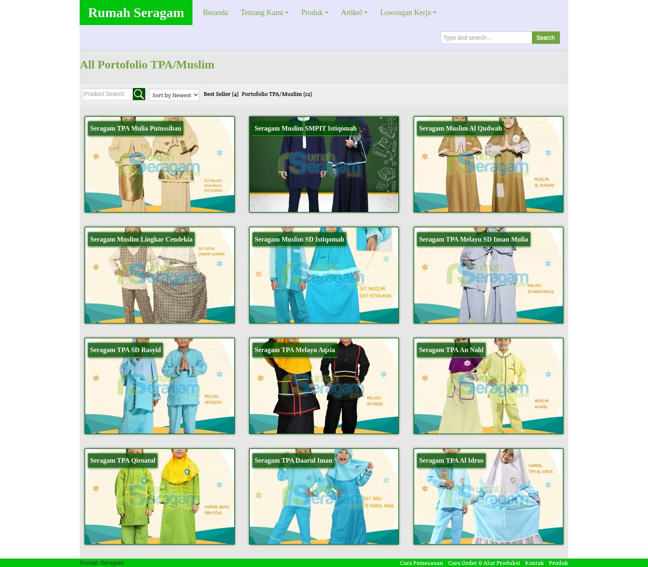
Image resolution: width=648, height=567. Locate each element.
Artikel (351, 12)
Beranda (215, 12)
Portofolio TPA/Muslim (277, 94)
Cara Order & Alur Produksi (484, 563)
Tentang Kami (261, 12)
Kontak (534, 563)
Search (546, 37)
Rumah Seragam (136, 12)
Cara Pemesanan (421, 563)
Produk (312, 12)
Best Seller (221, 94)
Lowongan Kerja (405, 12)
